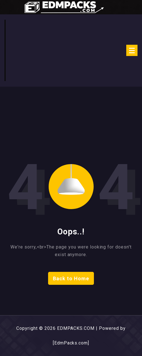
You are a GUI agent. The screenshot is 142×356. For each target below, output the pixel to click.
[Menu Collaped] (132, 50)
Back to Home (71, 278)
